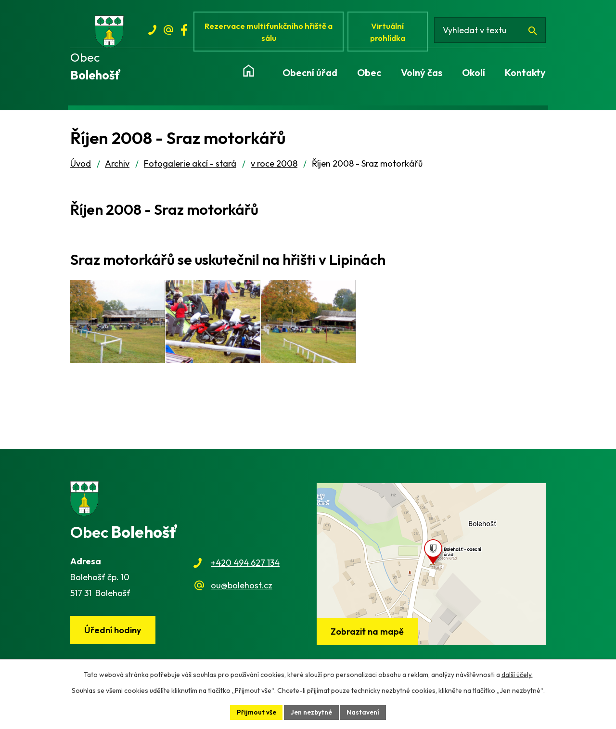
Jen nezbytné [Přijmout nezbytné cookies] (312, 711)
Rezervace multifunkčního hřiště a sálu (270, 32)
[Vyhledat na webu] (492, 32)
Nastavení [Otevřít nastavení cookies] (365, 711)
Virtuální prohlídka (391, 32)
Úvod (80, 166)
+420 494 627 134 (245, 565)
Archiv (117, 166)
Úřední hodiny (114, 632)
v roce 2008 (274, 166)
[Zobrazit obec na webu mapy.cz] (431, 566)
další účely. (517, 674)
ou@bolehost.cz (241, 587)
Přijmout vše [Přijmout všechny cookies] (255, 711)
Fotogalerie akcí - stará (190, 166)
